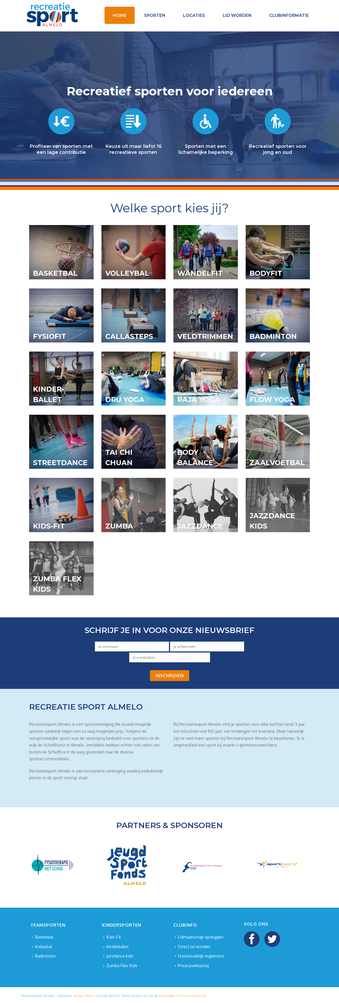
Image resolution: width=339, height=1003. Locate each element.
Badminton (44, 956)
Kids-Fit (112, 937)
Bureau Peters (84, 996)
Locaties (194, 15)
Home (119, 15)
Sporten (154, 15)
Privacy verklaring (192, 996)
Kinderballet (116, 946)
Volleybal (42, 946)
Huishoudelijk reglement (199, 956)
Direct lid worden (192, 946)
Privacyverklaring (192, 965)
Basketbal (42, 937)
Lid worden (237, 15)
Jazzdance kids (118, 956)
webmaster (167, 996)
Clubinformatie (289, 15)
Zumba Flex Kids (120, 965)
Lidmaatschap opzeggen (199, 937)
